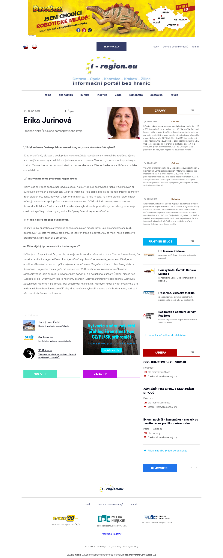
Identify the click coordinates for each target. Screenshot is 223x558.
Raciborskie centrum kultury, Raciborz (175, 310)
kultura (87, 94)
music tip (40, 373)
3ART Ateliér (45, 350)
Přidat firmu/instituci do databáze (164, 331)
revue (170, 94)
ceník (161, 46)
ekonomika (69, 94)
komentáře (134, 94)
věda (117, 94)
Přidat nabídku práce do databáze (165, 440)
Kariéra (160, 348)
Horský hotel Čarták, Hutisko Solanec (175, 270)
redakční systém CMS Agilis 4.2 (139, 543)
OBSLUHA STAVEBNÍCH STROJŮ (162, 357)
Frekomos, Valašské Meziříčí (174, 290)
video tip (100, 373)
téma (53, 94)
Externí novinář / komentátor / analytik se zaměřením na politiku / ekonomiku (167, 411)
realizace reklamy (111, 522)
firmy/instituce (160, 240)
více (194, 109)
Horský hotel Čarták (49, 321)
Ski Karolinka (45, 336)
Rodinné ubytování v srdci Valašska (53, 325)
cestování (153, 94)
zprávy (160, 110)
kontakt (196, 46)
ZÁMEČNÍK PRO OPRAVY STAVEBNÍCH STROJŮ (171, 383)
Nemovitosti (160, 457)
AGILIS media (74, 543)
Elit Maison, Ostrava (169, 249)
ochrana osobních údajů (179, 46)
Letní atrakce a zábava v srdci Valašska (54, 340)
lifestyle (102, 94)
